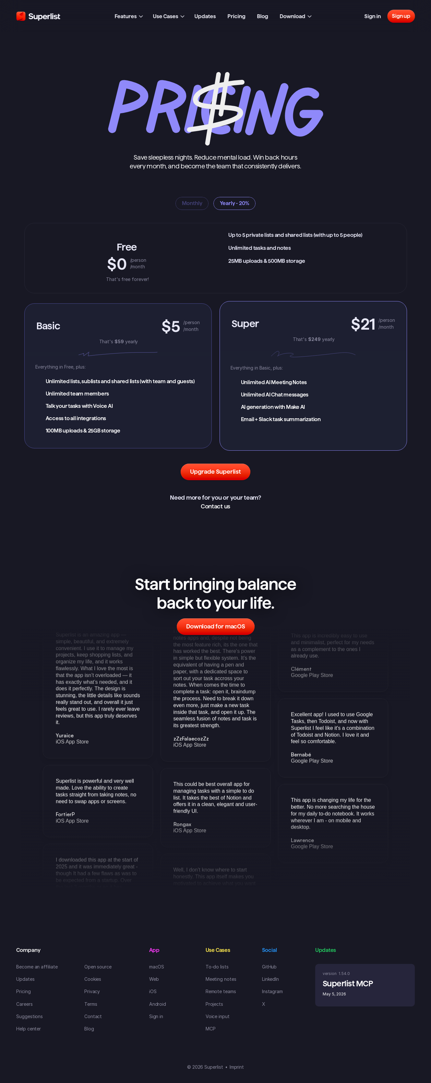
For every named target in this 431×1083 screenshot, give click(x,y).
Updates (25, 979)
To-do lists (217, 966)
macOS (156, 966)
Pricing (23, 991)
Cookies (93, 979)
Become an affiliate (37, 966)
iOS (153, 991)
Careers (24, 1004)
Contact (93, 1016)
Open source (98, 966)
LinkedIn (270, 979)
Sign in (156, 1016)
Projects (214, 1004)
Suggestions (29, 1016)
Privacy (92, 991)
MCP (211, 1028)
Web (154, 979)
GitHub (269, 966)
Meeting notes (221, 979)
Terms (90, 1004)
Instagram (272, 991)
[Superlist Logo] (38, 16)
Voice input (218, 1016)
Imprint (237, 1067)
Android (157, 1004)
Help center (28, 1028)
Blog (89, 1028)
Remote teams (221, 991)
